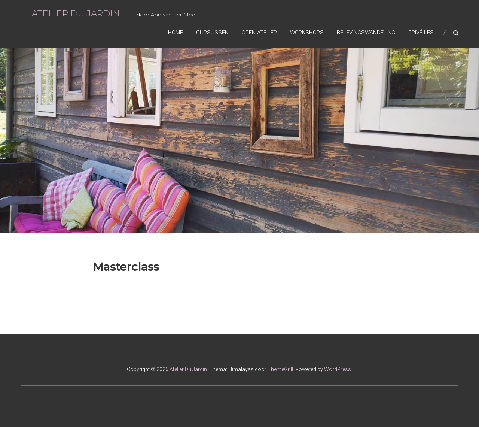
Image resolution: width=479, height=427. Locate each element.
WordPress (337, 369)
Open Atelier (259, 32)
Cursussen (212, 32)
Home (175, 32)
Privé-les (421, 32)
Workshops (307, 32)
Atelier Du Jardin (76, 13)
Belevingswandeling (366, 32)
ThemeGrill (280, 369)
